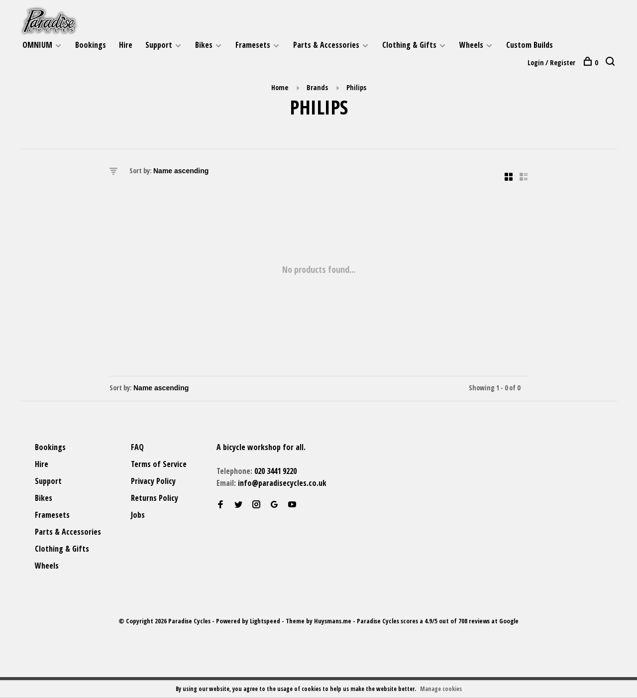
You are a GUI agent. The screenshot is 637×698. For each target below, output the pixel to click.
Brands (317, 87)
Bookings (90, 44)
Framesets (252, 44)
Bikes (203, 44)
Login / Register (551, 62)
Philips (356, 87)
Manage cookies (441, 689)
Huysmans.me (333, 620)
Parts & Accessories (326, 44)
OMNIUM (37, 44)
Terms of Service (159, 464)
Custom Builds (529, 44)
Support (158, 44)
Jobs (138, 514)
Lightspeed (265, 620)
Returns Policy (154, 497)
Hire (125, 44)
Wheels (471, 44)
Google (509, 620)
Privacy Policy (153, 480)
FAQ (137, 447)
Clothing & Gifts (409, 44)
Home (279, 87)
